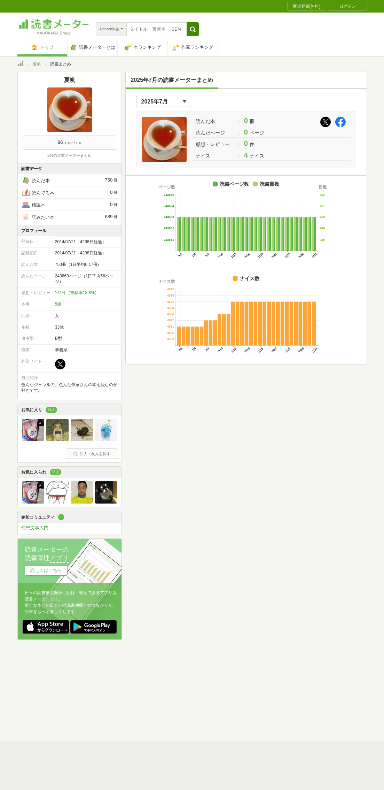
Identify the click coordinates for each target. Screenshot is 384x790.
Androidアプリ (115, 711)
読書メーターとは (118, 679)
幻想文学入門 (34, 527)
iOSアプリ (149, 711)
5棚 (58, 304)
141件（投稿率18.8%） (77, 292)
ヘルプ (108, 700)
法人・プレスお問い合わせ (174, 700)
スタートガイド (160, 679)
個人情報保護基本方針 (150, 690)
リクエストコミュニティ (233, 700)
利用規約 (195, 679)
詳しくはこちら (46, 570)
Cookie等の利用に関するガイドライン (218, 690)
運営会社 (110, 690)
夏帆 (37, 64)
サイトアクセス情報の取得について (298, 690)
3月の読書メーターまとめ (69, 155)
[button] (193, 29)
